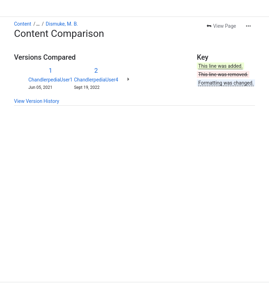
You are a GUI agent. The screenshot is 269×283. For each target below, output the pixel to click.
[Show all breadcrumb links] (38, 7)
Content (22, 7)
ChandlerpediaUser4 (96, 63)
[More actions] (248, 9)
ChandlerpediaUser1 (50, 63)
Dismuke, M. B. (62, 7)
